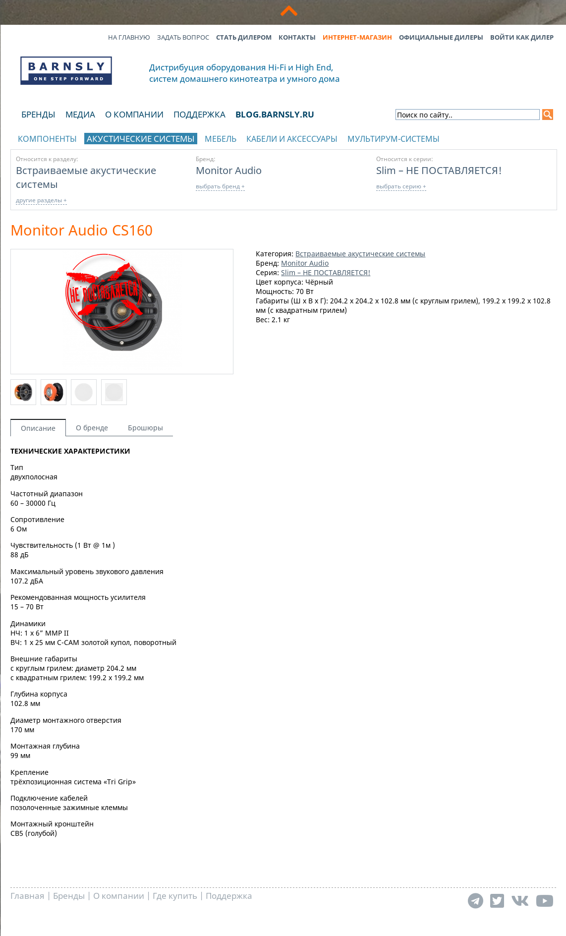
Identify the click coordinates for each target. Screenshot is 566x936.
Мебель (220, 138)
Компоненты (47, 138)
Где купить (175, 895)
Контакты (297, 37)
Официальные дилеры (441, 37)
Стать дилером (244, 37)
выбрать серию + (401, 186)
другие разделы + (41, 200)
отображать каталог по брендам (494, 137)
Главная (27, 895)
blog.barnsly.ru (274, 114)
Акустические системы (141, 138)
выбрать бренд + (220, 186)
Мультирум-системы (393, 138)
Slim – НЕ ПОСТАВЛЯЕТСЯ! (439, 170)
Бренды (38, 114)
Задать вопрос (183, 37)
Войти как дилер (522, 37)
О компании (134, 114)
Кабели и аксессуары (292, 138)
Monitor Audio (229, 170)
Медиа (80, 114)
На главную (129, 37)
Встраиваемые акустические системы (360, 253)
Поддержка (199, 114)
